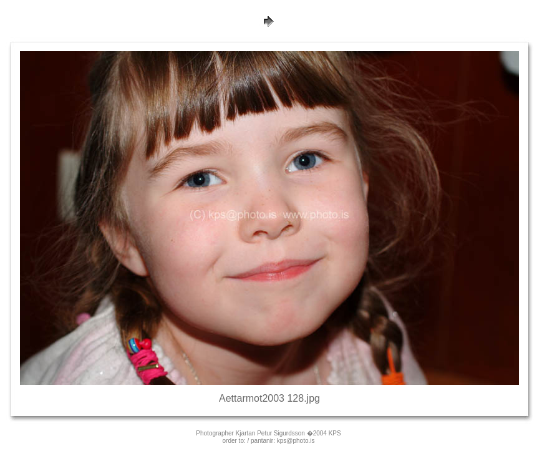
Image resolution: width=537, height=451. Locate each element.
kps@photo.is (296, 440)
